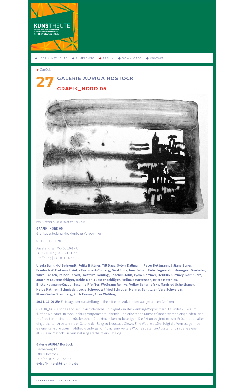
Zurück (45, 69)
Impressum (45, 380)
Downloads (132, 58)
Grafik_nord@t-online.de (58, 363)
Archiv (108, 58)
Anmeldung (85, 58)
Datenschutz (69, 380)
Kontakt (157, 58)
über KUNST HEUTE (53, 58)
